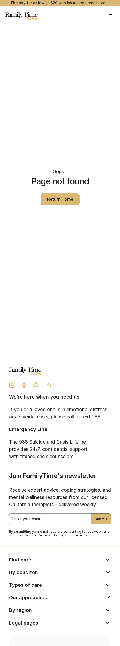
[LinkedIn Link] (47, 384)
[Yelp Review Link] (36, 384)
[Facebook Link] (24, 384)
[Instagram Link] (12, 384)
